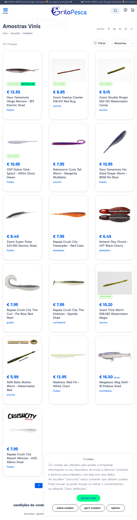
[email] (120, 29)
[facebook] (109, 29)
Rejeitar (115, 508)
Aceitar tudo (88, 498)
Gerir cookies (92, 508)
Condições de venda (29, 505)
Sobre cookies (65, 508)
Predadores (28, 33)
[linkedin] (114, 29)
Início (5, 33)
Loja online (15, 33)
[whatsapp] (126, 29)
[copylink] (131, 29)
